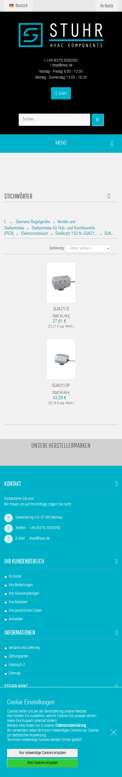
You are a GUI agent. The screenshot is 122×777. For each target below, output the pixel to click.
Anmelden (16, 619)
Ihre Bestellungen (21, 585)
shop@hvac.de (61, 66)
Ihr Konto (15, 577)
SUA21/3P (61, 386)
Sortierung (56, 248)
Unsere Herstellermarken (61, 445)
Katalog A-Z (17, 665)
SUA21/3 (61, 309)
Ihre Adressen (18, 602)
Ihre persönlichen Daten (25, 611)
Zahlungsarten (18, 657)
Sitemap (14, 674)
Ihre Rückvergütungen (24, 594)
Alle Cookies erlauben (42, 763)
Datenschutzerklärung (70, 726)
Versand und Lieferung (24, 648)
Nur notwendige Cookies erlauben (42, 753)
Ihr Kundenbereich (24, 561)
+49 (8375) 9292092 (61, 61)
